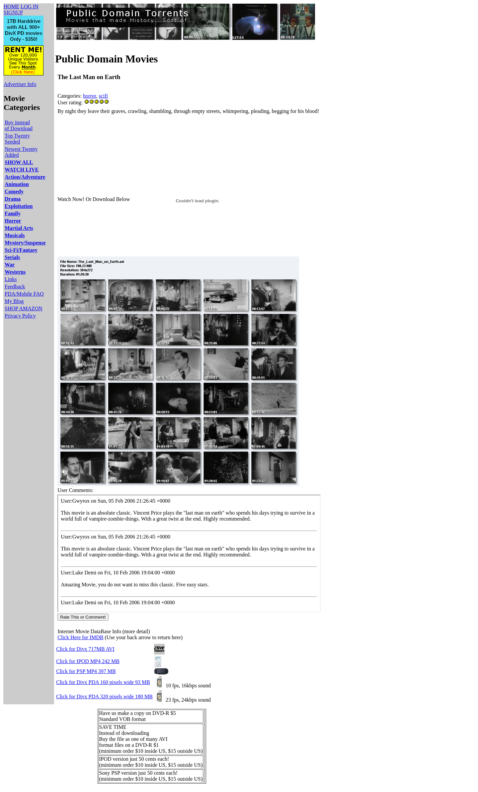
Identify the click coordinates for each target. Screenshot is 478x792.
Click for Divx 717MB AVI (85, 649)
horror (89, 96)
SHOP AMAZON (23, 308)
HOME (11, 6)
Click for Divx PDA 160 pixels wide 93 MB (103, 682)
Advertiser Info (20, 84)
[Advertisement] (178, 131)
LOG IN (30, 6)
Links (11, 279)
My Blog (14, 301)
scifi (103, 96)
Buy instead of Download (19, 125)
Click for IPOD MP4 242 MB (88, 661)
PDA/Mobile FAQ (24, 294)
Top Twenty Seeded (17, 139)
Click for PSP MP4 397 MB (86, 671)
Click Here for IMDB (80, 637)
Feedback (15, 286)
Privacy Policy (20, 316)
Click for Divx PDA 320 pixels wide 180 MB (104, 696)
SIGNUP (13, 12)
